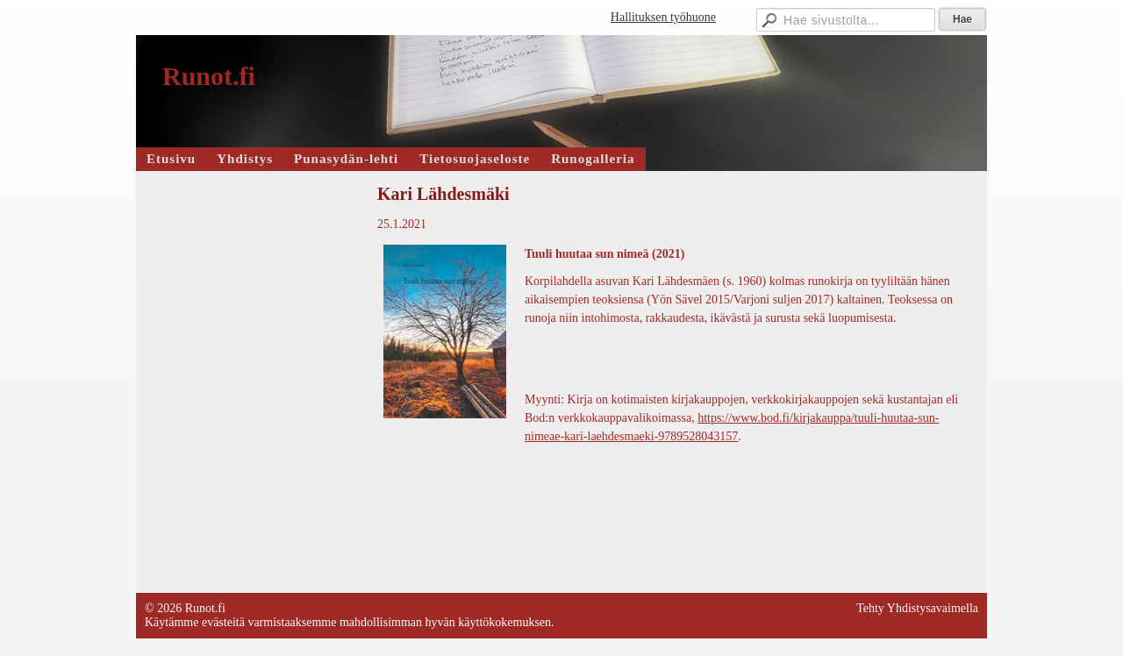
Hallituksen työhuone (663, 17)
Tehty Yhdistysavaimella (917, 608)
